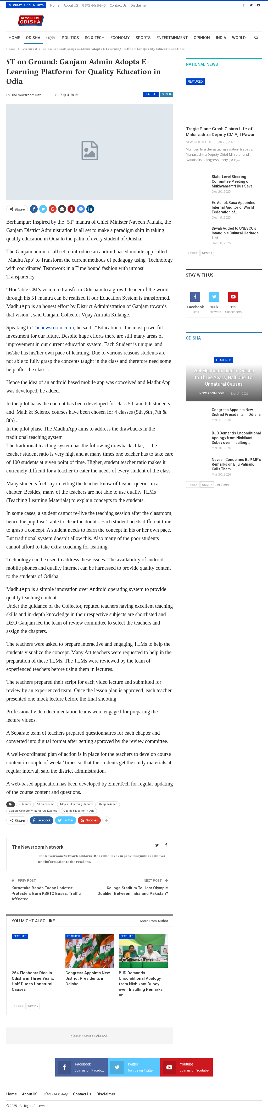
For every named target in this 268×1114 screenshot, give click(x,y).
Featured (151, 94)
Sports (143, 37)
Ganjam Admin (108, 804)
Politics (70, 37)
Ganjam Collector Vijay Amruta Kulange (33, 810)
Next (33, 1006)
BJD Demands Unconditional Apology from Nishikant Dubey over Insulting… (236, 438)
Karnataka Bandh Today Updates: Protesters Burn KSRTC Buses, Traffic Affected (46, 893)
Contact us (118, 5)
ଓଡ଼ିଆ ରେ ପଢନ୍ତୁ (94, 5)
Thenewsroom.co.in (53, 327)
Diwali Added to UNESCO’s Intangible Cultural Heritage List (235, 233)
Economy (120, 37)
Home (55, 5)
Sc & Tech (94, 37)
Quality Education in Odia (78, 810)
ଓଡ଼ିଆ (51, 37)
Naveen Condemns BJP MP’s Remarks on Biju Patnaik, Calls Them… (236, 464)
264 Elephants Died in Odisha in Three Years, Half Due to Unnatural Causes (223, 377)
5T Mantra (25, 804)
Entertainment (172, 37)
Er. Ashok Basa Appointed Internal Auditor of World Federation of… (233, 207)
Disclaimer (139, 5)
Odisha (33, 37)
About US (71, 5)
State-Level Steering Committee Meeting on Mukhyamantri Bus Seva (232, 181)
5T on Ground (45, 804)
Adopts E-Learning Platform (76, 804)
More (221, 37)
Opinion (202, 37)
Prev (19, 1006)
